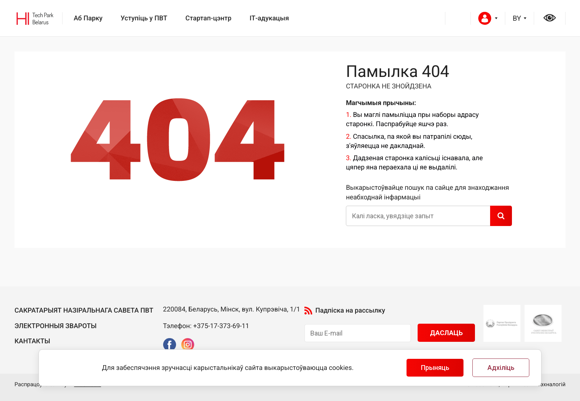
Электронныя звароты (55, 326)
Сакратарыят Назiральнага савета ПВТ (83, 310)
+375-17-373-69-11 (221, 326)
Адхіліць (501, 367)
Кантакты (32, 341)
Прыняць (435, 367)
